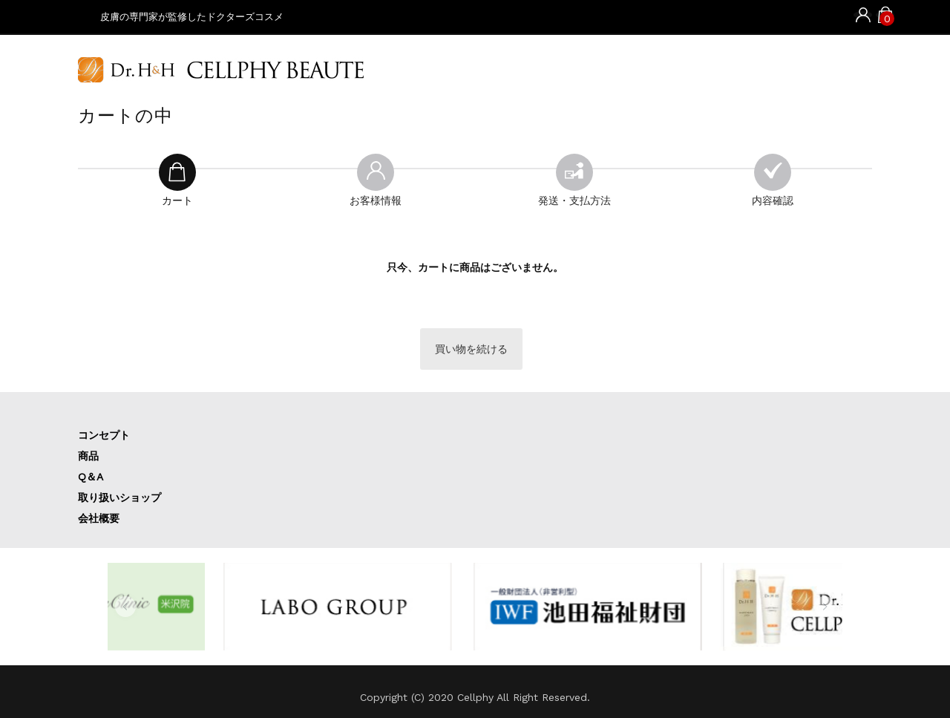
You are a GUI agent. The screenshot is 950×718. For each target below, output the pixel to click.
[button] (125, 606)
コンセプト (104, 435)
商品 (88, 456)
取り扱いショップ (119, 497)
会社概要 (98, 518)
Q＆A (90, 477)
